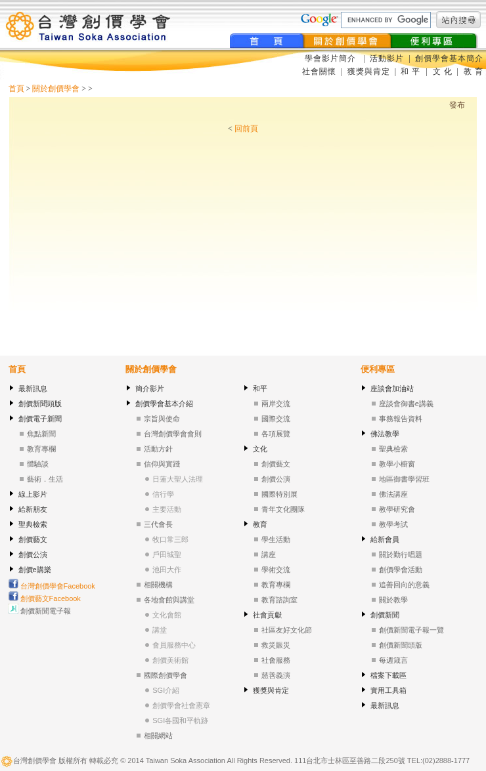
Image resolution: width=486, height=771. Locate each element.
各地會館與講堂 (169, 600)
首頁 (16, 88)
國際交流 (275, 419)
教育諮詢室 (279, 600)
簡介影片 (149, 388)
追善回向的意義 (404, 585)
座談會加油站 (392, 388)
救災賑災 (275, 645)
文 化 (441, 71)
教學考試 (393, 524)
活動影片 (388, 58)
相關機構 (158, 585)
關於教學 (393, 600)
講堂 (159, 630)
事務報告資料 (400, 419)
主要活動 (166, 509)
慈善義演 (275, 675)
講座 (268, 554)
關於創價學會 (55, 88)
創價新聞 (384, 615)
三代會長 (158, 524)
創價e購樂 (34, 569)
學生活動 (275, 539)
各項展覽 (275, 434)
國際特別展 (279, 494)
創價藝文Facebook (45, 598)
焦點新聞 (41, 434)
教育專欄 (41, 449)
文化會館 (166, 615)
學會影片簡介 (332, 58)
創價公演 (32, 554)
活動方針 (158, 449)
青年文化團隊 (283, 509)
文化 (260, 449)
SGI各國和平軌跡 (180, 720)
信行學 (163, 494)
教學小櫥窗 (397, 464)
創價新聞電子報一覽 (411, 630)
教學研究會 (397, 509)
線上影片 (32, 494)
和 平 (412, 71)
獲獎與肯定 (368, 71)
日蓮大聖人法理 (177, 479)
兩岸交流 (275, 403)
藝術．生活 (45, 479)
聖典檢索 (32, 524)
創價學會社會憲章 (181, 705)
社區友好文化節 (286, 630)
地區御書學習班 (404, 479)
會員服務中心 (174, 645)
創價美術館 (170, 660)
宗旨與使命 (162, 419)
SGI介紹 (165, 690)
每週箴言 (393, 660)
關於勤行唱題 (400, 554)
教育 (260, 524)
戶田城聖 (166, 554)
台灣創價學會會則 (173, 434)
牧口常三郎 (170, 539)
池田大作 (166, 569)
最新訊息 (32, 388)
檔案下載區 (388, 675)
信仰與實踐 (162, 464)
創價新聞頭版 (40, 403)
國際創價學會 (165, 675)
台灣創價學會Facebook (52, 586)
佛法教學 (384, 434)
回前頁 (246, 128)
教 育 (472, 71)
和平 (260, 388)
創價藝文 (32, 539)
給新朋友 (32, 509)
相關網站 (158, 736)
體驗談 (38, 464)
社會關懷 (319, 71)
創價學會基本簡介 (449, 58)
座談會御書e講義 (406, 403)
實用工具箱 (388, 690)
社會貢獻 (267, 615)
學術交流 (275, 569)
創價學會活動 (400, 569)
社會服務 (275, 660)
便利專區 (378, 369)
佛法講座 (393, 494)
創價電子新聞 (40, 419)
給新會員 (384, 539)
